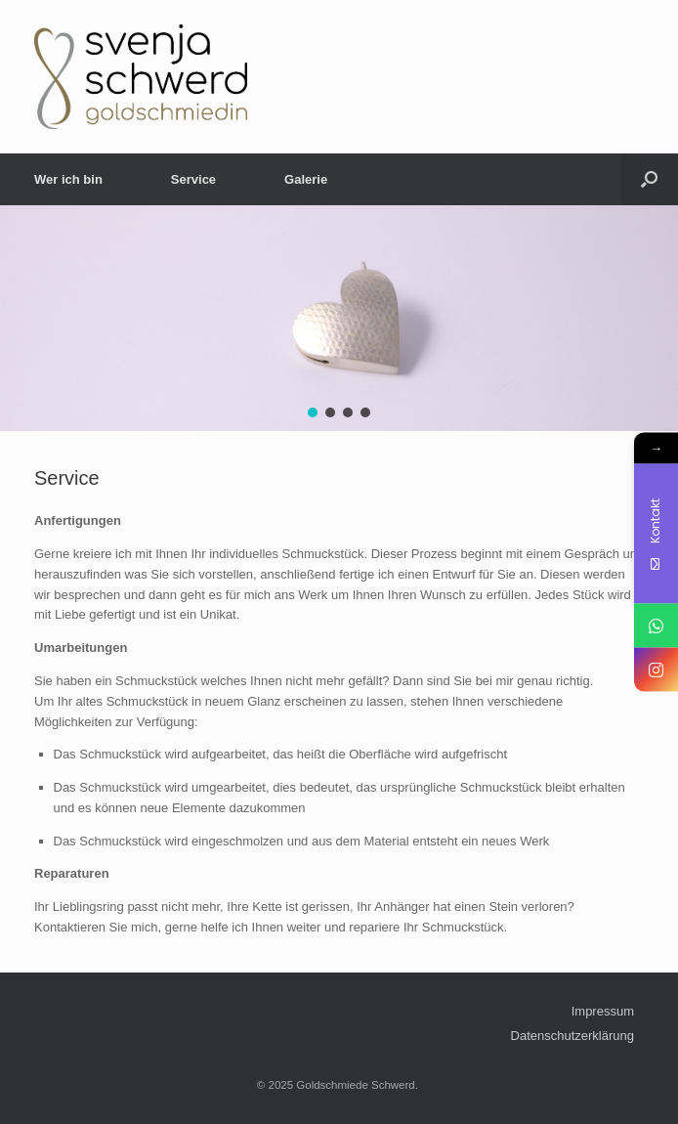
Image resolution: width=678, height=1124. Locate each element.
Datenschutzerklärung (572, 1035)
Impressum (603, 1011)
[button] (313, 412)
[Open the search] (649, 179)
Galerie (305, 179)
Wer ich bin (68, 179)
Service (193, 179)
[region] (339, 318)
